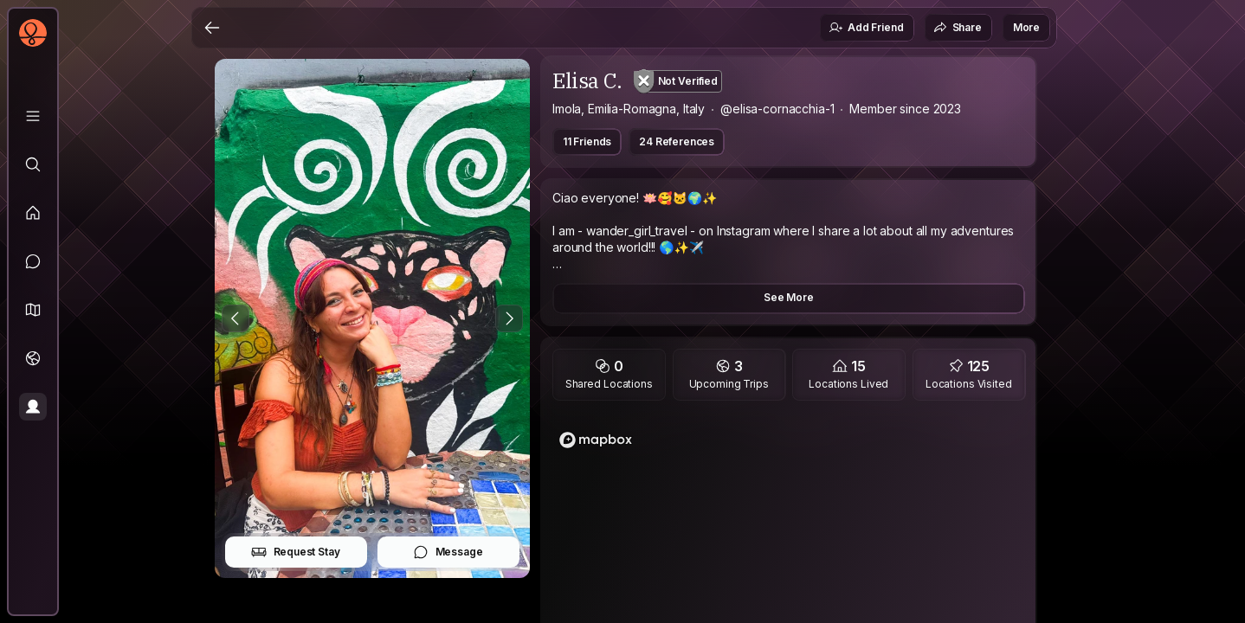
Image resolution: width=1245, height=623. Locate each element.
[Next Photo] (509, 318)
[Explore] (33, 164)
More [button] (1026, 27)
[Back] (212, 28)
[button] (33, 310)
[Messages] (33, 261)
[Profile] (33, 407)
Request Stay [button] (295, 552)
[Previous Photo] (235, 318)
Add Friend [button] (866, 28)
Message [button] (448, 552)
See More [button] (789, 297)
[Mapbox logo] (596, 440)
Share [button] (957, 28)
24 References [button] (676, 141)
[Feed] (33, 213)
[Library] (33, 116)
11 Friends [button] (587, 141)
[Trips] (33, 358)
